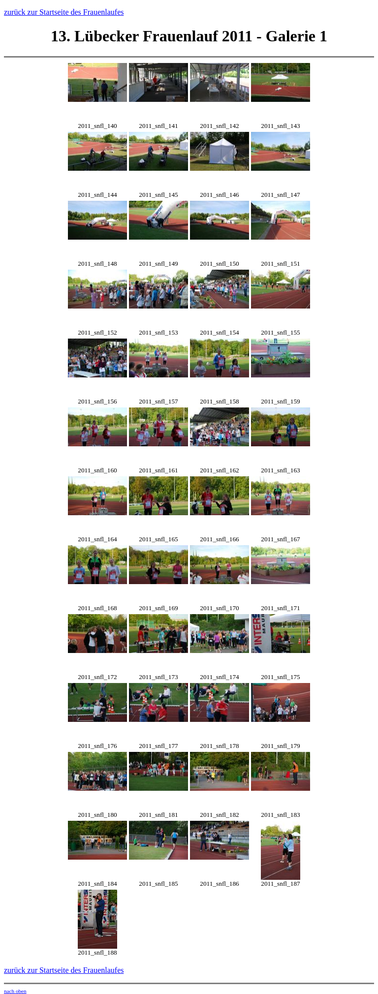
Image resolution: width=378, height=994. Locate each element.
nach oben (15, 991)
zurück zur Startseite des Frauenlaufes (64, 12)
